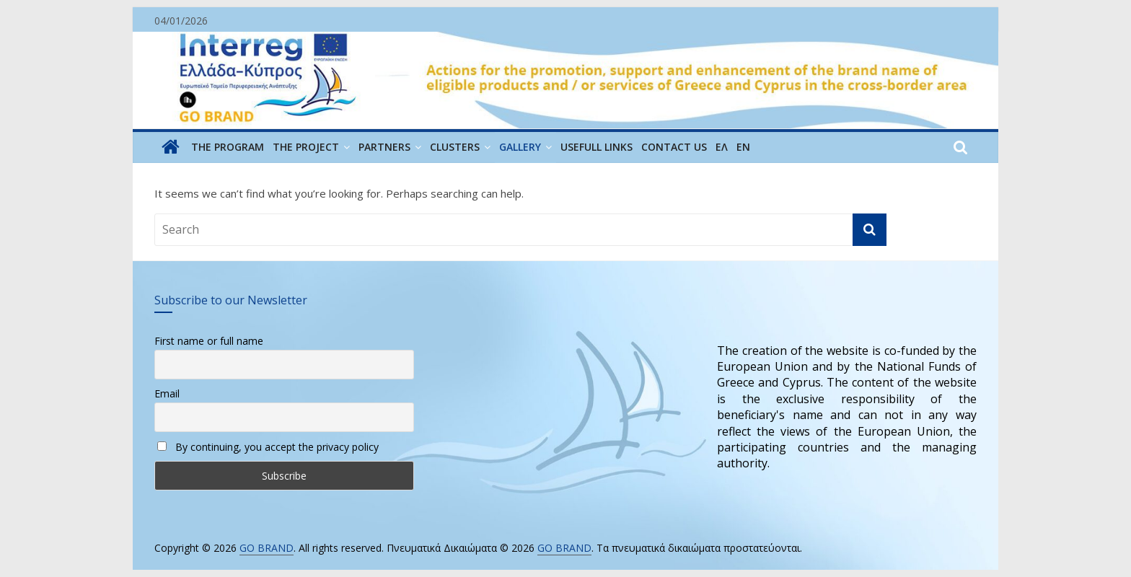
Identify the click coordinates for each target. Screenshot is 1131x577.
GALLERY (520, 147)
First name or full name (208, 341)
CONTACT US (674, 147)
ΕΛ (722, 147)
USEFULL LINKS (596, 147)
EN (743, 147)
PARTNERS (384, 147)
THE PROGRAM (227, 147)
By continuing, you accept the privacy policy (268, 447)
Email (167, 393)
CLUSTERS (455, 147)
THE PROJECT (306, 147)
